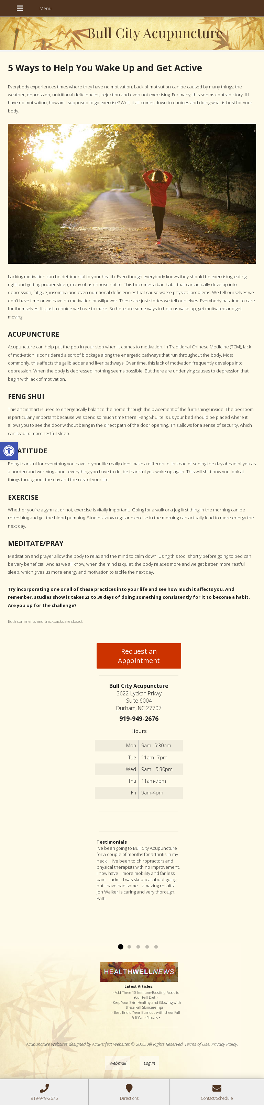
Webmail (117, 1063)
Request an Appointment (139, 656)
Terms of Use (197, 1044)
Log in (149, 1063)
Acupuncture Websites (47, 1044)
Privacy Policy (224, 1044)
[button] (9, 451)
